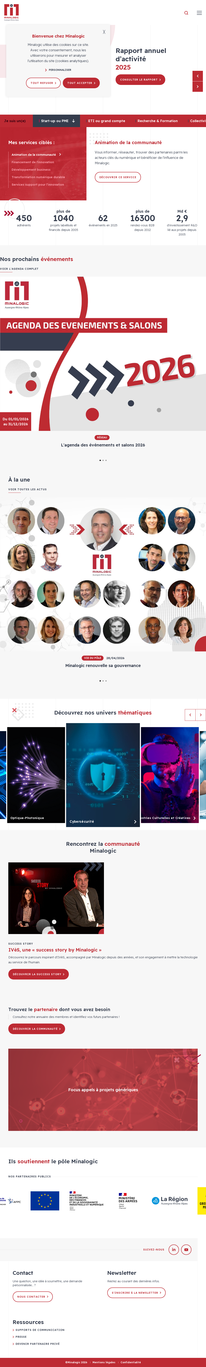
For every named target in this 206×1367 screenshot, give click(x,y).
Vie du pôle (92, 658)
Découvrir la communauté (36, 1028)
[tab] (56, 121)
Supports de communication (40, 1329)
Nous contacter (32, 1296)
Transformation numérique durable (41, 177)
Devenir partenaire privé (38, 1343)
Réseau (102, 437)
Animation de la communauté (36, 155)
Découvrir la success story (38, 974)
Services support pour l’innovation (40, 184)
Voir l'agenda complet (19, 268)
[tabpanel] (103, 365)
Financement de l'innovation (35, 162)
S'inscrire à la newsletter (136, 1292)
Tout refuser (43, 83)
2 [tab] (103, 460)
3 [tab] (106, 460)
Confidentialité (131, 1362)
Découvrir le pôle (137, 85)
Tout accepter (81, 83)
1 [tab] (100, 460)
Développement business (34, 170)
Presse (21, 1336)
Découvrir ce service (117, 177)
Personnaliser (58, 69)
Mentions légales (104, 1362)
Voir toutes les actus (27, 489)
